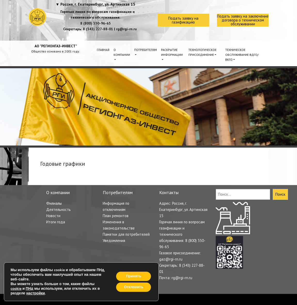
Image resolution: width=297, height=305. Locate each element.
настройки (35, 293)
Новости (53, 215)
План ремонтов (116, 215)
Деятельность (58, 209)
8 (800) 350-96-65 (95, 23)
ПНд (29, 288)
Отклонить (133, 287)
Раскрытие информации (172, 52)
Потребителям (145, 50)
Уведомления (114, 240)
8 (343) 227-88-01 (98, 29)
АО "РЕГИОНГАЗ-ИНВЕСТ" (56, 46)
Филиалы (54, 203)
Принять (133, 276)
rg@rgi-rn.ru (126, 29)
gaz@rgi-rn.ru (170, 259)
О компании (122, 52)
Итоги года (55, 221)
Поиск (280, 194)
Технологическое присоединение (202, 52)
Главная (103, 50)
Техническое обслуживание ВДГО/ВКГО (242, 55)
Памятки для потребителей (126, 234)
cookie (16, 288)
